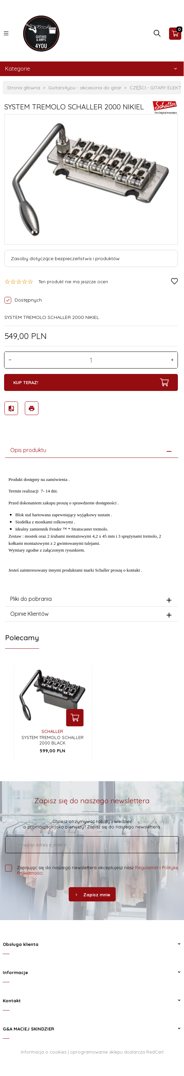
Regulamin (146, 867)
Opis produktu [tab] (28, 449)
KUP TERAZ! (91, 382)
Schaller (52, 731)
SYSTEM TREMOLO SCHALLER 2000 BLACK (52, 740)
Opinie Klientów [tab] (29, 613)
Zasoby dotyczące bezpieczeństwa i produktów (65, 258)
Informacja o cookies (43, 1052)
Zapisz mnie (92, 894)
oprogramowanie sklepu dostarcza (107, 1052)
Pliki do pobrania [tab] (31, 598)
